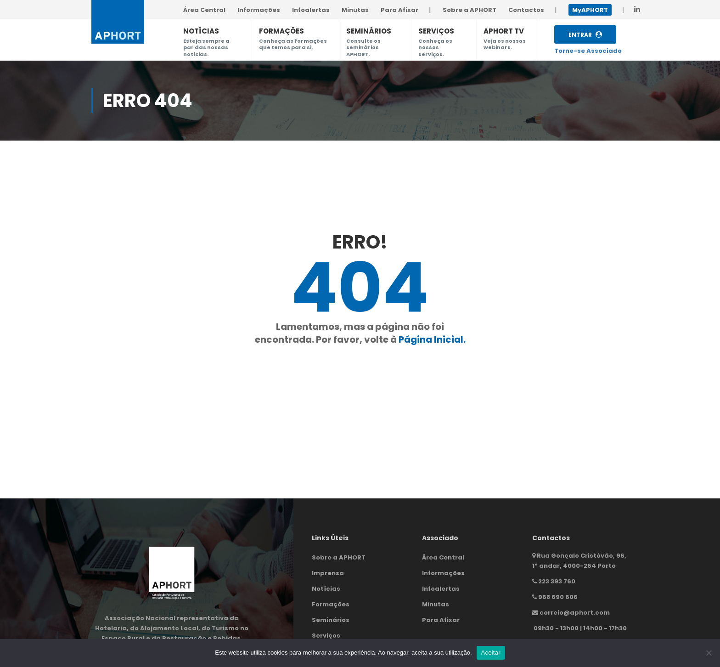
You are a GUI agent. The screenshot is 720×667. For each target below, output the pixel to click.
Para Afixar (441, 620)
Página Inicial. (432, 339)
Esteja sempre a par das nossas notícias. (206, 47)
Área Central (443, 557)
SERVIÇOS (436, 31)
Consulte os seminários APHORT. (363, 47)
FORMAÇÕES (281, 31)
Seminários (330, 620)
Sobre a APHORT (339, 557)
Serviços (326, 635)
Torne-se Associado (588, 50)
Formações (330, 604)
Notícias (326, 588)
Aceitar (491, 652)
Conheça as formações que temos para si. (293, 44)
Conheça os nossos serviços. (435, 47)
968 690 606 (558, 597)
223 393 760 (556, 581)
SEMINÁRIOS (368, 31)
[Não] (708, 652)
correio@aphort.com (575, 612)
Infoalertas (441, 588)
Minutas (435, 604)
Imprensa (328, 573)
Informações (443, 573)
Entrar (585, 35)
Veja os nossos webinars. (505, 44)
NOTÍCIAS (201, 31)
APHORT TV (504, 31)
